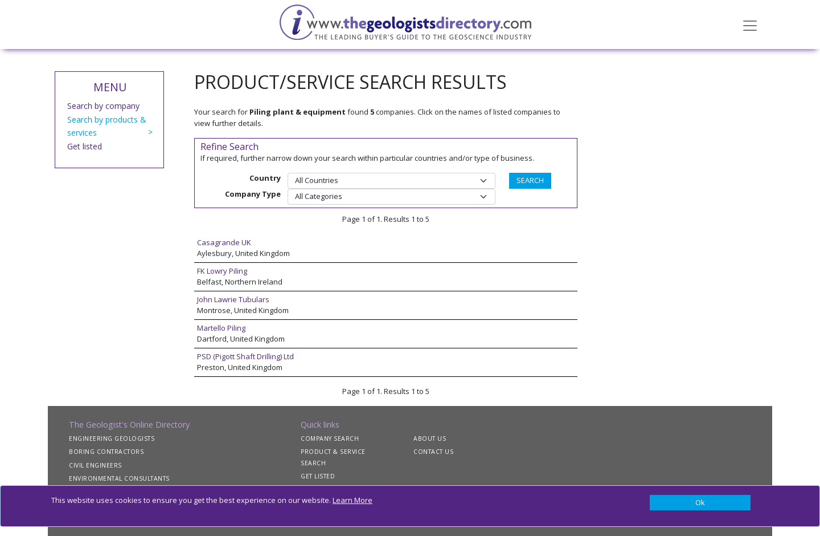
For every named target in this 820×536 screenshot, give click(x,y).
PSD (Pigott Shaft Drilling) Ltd (245, 356)
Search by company (103, 105)
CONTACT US (433, 452)
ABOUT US (429, 438)
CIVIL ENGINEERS (95, 465)
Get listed (84, 146)
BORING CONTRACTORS (106, 452)
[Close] (700, 503)
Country (265, 178)
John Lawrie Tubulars (233, 299)
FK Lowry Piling (222, 271)
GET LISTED (318, 476)
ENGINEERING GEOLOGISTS (111, 438)
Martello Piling (221, 328)
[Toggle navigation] (750, 24)
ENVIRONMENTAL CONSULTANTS (119, 478)
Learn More (352, 500)
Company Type (253, 194)
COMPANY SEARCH (330, 438)
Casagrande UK (224, 242)
